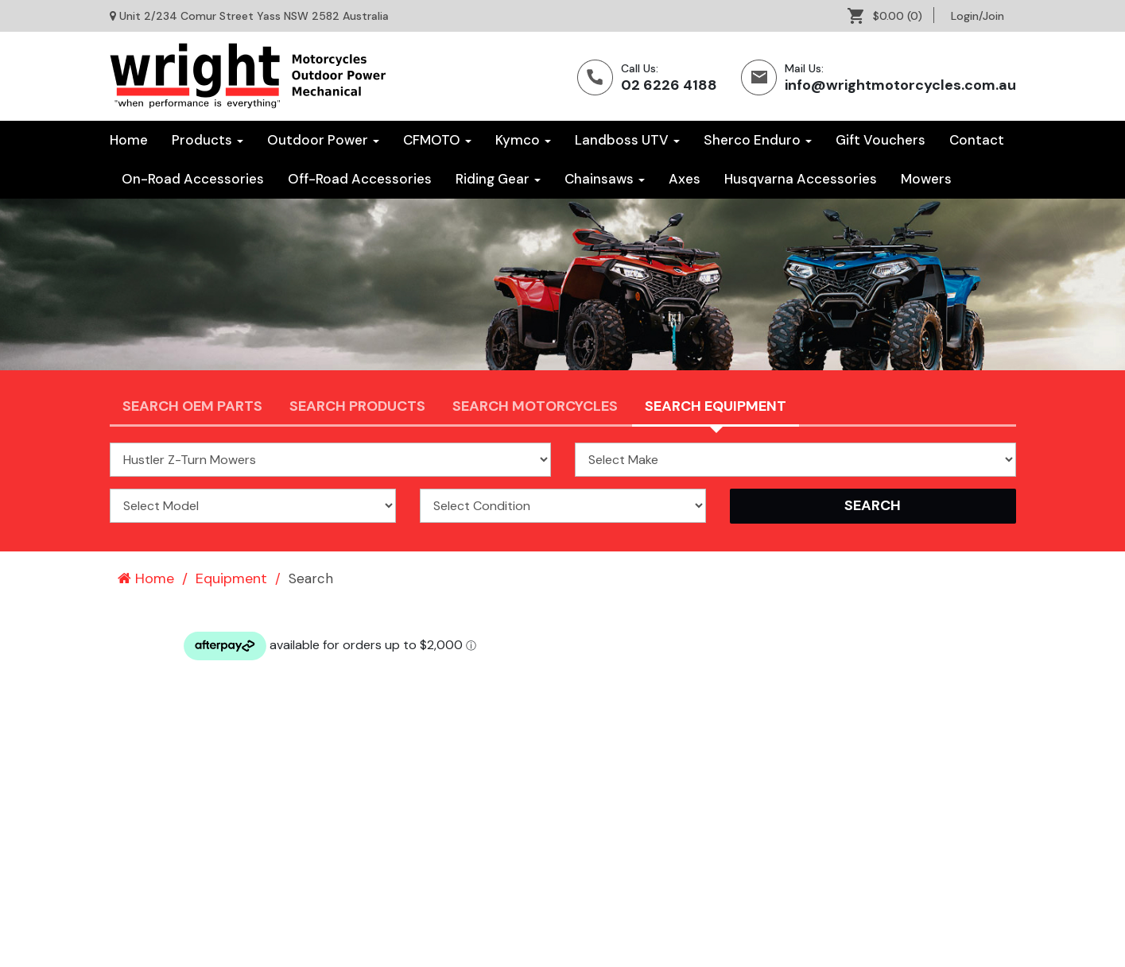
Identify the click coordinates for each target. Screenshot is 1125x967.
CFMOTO (437, 140)
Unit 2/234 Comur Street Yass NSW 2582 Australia (254, 16)
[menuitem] (891, 16)
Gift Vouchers (880, 140)
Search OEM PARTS (192, 406)
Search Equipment (715, 406)
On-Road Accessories (193, 179)
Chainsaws (604, 179)
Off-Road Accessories (360, 179)
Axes (684, 179)
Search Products (357, 406)
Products (207, 140)
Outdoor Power (323, 140)
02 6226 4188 (669, 85)
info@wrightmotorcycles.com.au (900, 85)
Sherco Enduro (758, 140)
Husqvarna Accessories (800, 179)
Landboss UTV (627, 140)
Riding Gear (498, 179)
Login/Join (977, 16)
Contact (976, 140)
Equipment (231, 578)
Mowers (926, 179)
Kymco (523, 140)
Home (129, 140)
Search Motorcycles (535, 406)
